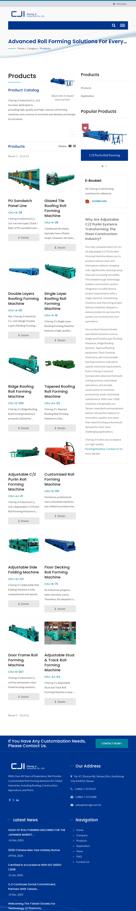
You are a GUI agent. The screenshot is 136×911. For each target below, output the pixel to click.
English (121, 4)
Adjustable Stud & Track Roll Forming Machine (59, 640)
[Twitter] (13, 775)
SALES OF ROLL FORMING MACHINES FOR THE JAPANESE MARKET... (35, 807)
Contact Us (114, 448)
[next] (73, 134)
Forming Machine (95, 448)
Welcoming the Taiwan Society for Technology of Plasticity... (36, 877)
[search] (113, 25)
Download (95, 202)
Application (87, 95)
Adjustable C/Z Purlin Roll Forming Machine (23, 469)
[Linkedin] (17, 775)
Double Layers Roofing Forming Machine (21, 294)
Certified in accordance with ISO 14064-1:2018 (36, 840)
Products (45, 48)
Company (82, 810)
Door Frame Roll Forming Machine (22, 637)
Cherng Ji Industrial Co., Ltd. (46, 903)
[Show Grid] (69, 146)
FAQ (79, 831)
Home (21, 48)
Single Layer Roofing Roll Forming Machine (58, 294)
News (79, 826)
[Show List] (74, 146)
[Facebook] (9, 775)
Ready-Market (121, 903)
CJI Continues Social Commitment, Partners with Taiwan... (34, 857)
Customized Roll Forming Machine (58, 466)
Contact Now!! (111, 718)
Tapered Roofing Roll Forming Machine (57, 381)
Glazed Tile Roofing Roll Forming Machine (58, 206)
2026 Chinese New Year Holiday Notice (31, 825)
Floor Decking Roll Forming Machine (59, 554)
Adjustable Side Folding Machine (21, 554)
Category (32, 48)
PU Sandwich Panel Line (19, 203)
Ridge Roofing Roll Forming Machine (23, 379)
